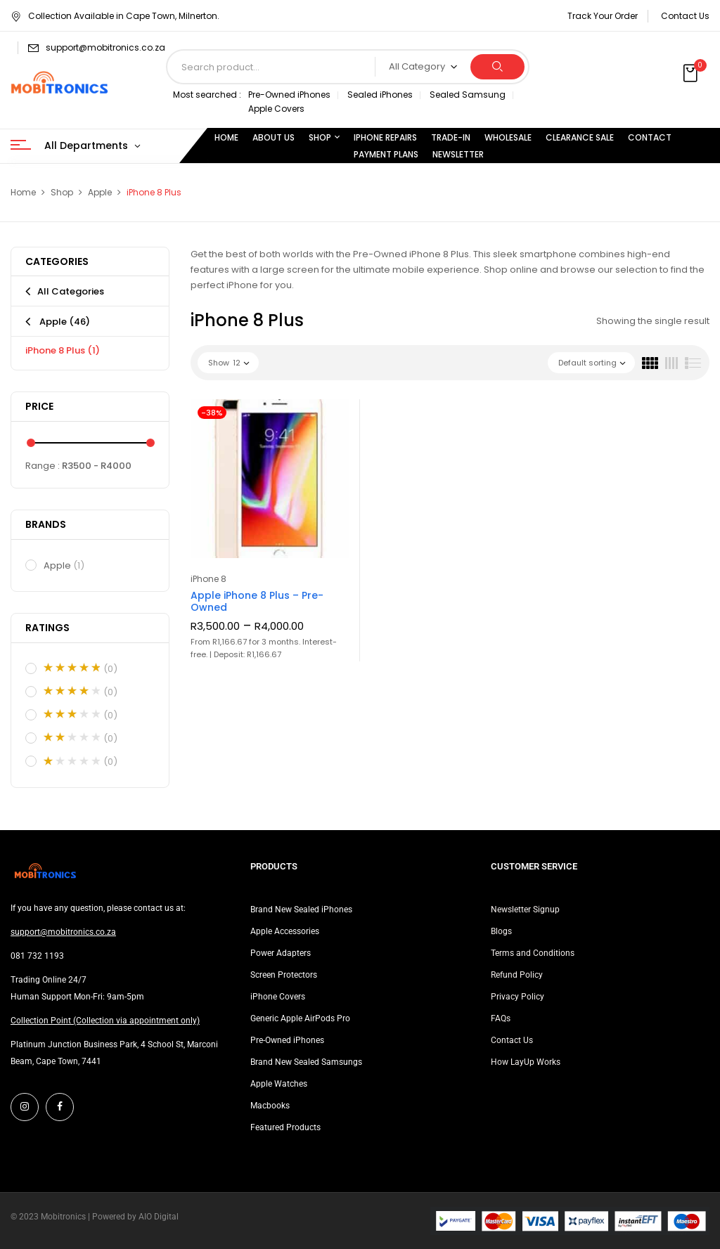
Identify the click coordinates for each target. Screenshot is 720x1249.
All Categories (70, 291)
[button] (691, 73)
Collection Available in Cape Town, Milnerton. (115, 16)
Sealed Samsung (468, 95)
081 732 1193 (37, 956)
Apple (100, 192)
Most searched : (207, 95)
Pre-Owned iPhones (289, 95)
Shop (62, 192)
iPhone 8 (208, 579)
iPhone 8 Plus (62, 350)
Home (23, 192)
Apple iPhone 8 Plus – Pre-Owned (257, 601)
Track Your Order (602, 16)
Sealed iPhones (380, 95)
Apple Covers (276, 109)
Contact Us (685, 16)
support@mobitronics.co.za (105, 47)
